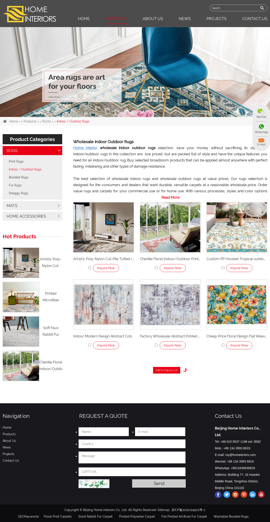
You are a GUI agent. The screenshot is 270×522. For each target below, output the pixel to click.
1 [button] (124, 107)
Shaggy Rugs (18, 193)
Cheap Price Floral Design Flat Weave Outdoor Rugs (236, 336)
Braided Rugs (18, 177)
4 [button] (145, 107)
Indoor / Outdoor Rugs (73, 121)
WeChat (261, 116)
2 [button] (131, 107)
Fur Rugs (15, 185)
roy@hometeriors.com (240, 455)
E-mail (261, 144)
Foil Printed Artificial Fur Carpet (184, 516)
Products (116, 18)
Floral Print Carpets (58, 516)
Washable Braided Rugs (231, 516)
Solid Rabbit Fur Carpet (95, 516)
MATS (12, 205)
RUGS (46, 121)
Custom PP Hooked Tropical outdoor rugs (236, 259)
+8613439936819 (243, 468)
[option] (135, 72)
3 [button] (138, 107)
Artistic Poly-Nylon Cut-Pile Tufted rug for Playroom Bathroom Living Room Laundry (103, 259)
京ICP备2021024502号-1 (188, 510)
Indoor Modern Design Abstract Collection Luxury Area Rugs (103, 336)
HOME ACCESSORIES (26, 216)
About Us (153, 18)
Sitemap (164, 510)
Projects (216, 18)
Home (84, 18)
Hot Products (19, 236)
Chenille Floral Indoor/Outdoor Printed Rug (170, 259)
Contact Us (254, 18)
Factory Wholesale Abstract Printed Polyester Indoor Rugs (170, 336)
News (185, 18)
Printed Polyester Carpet (137, 516)
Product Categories (32, 139)
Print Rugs (16, 161)
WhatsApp (261, 132)
